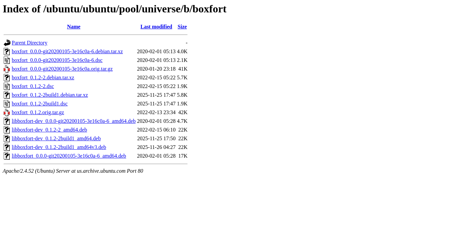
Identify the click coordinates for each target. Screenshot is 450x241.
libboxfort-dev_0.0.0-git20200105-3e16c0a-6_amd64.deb (74, 121)
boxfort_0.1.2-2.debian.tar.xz (43, 77)
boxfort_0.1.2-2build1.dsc (40, 103)
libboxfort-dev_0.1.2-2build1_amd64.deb (56, 138)
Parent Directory (29, 43)
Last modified (156, 26)
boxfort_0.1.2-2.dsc (33, 86)
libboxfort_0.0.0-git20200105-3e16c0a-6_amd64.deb (69, 156)
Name (74, 26)
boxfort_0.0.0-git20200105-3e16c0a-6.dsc (57, 60)
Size (182, 26)
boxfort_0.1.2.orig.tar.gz (38, 112)
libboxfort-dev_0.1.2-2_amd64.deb (49, 130)
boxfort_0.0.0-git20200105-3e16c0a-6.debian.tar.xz (67, 51)
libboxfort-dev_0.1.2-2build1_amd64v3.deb (59, 147)
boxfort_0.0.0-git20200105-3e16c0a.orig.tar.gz (62, 69)
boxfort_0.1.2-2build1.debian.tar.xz (50, 95)
